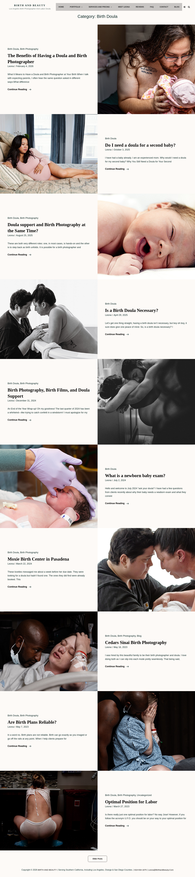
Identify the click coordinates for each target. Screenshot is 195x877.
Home (64, 7)
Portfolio (79, 7)
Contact (164, 7)
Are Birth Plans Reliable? (33, 722)
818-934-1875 (140, 870)
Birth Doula (13, 49)
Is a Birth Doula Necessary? (133, 310)
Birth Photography (29, 49)
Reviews (141, 7)
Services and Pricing (103, 7)
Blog (177, 7)
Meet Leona (125, 7)
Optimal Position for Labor (132, 801)
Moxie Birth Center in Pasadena (40, 559)
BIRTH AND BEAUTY (32, 5)
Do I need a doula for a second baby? (142, 145)
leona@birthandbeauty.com (161, 870)
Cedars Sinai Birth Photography (137, 642)
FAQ (153, 7)
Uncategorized (144, 795)
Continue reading (19, 89)
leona (11, 66)
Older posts (97, 859)
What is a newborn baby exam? (136, 475)
